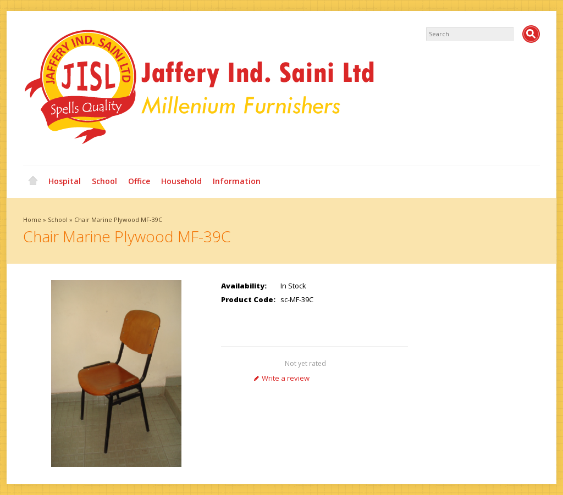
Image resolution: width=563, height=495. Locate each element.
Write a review (281, 378)
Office (139, 181)
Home (33, 181)
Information (237, 181)
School (104, 181)
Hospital (64, 181)
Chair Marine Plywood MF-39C (118, 219)
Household (181, 181)
